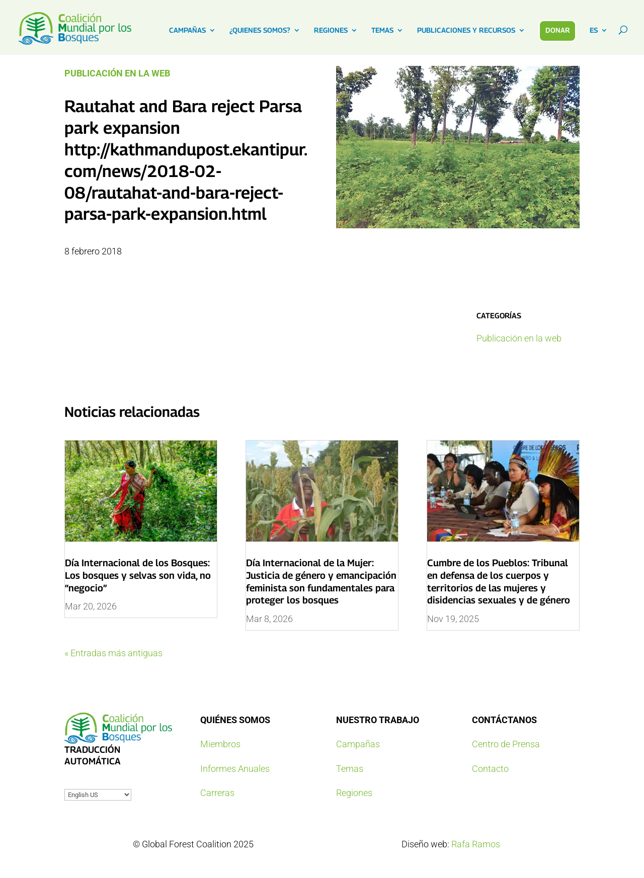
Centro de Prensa (506, 744)
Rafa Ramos (475, 844)
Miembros (220, 744)
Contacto (490, 768)
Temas (349, 768)
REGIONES (331, 30)
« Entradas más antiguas (113, 653)
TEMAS (382, 30)
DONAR (557, 30)
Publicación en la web (117, 73)
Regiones (354, 792)
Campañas (358, 744)
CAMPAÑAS (187, 30)
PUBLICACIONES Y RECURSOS (466, 30)
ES (594, 30)
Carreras (217, 792)
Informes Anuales (235, 768)
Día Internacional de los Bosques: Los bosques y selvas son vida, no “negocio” (138, 575)
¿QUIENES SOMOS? (259, 30)
